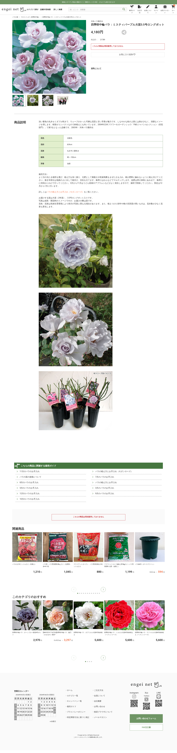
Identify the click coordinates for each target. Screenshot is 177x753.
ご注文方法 (98, 690)
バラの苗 (15, 17)
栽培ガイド (71, 706)
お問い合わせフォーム (146, 718)
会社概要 (97, 701)
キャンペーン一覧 (74, 701)
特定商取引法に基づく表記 (78, 717)
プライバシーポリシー (76, 712)
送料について (96, 68)
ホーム (70, 690)
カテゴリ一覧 (72, 696)
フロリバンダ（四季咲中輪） (30, 17)
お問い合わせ (99, 706)
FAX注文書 (146, 727)
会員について (99, 696)
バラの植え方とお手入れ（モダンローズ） (65, 192)
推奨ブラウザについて (103, 712)
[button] (103, 589)
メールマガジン (100, 717)
